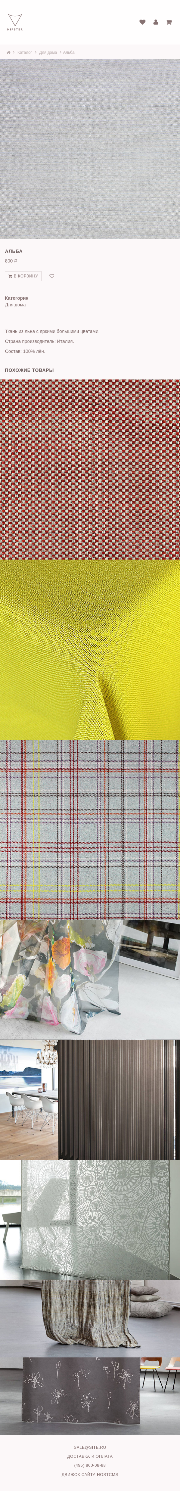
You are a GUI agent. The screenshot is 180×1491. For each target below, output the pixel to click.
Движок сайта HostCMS (90, 1474)
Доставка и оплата (90, 1456)
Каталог (25, 52)
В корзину (23, 276)
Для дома (48, 52)
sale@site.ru (90, 1447)
